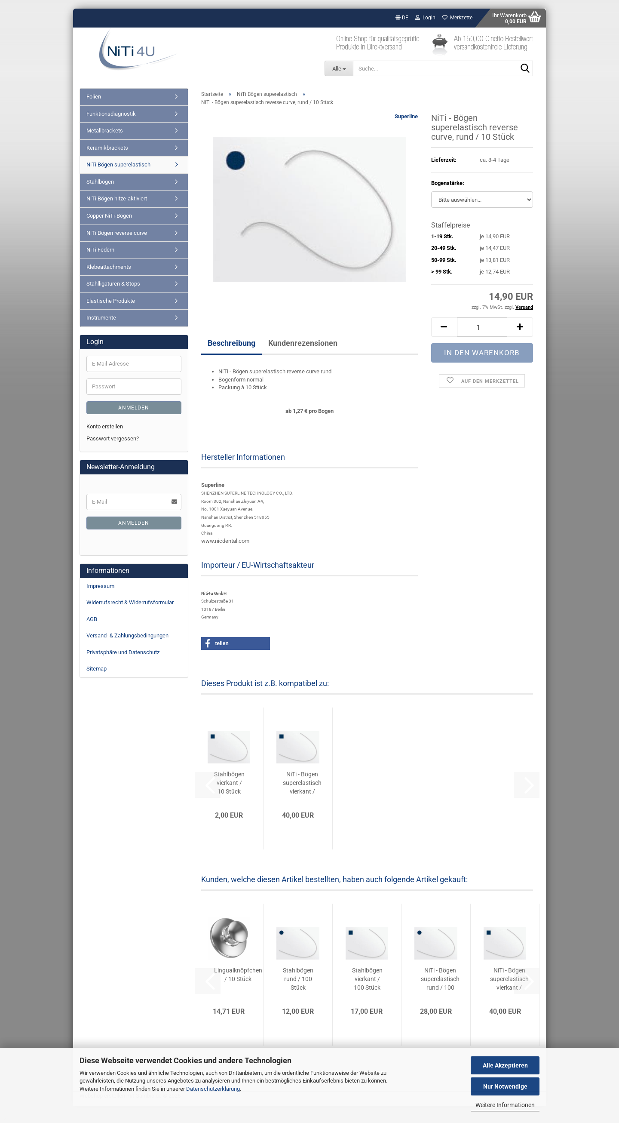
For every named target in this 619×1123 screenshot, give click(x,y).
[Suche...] (339, 68)
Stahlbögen (100, 181)
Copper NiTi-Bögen (109, 215)
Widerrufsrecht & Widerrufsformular (130, 602)
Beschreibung (231, 343)
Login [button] (425, 18)
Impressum (100, 586)
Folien (93, 96)
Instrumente (101, 317)
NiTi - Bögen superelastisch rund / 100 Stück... (440, 979)
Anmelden (133, 408)
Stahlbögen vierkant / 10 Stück (229, 783)
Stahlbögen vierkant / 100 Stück (367, 979)
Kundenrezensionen (302, 343)
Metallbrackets (104, 130)
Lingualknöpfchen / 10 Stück (238, 974)
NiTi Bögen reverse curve (116, 233)
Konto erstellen (104, 426)
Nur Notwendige (505, 1086)
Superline (406, 116)
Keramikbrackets (107, 148)
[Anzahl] (482, 327)
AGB (91, 619)
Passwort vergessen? (112, 438)
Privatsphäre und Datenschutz (122, 652)
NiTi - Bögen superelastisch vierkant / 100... (302, 783)
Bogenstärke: (447, 183)
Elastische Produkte (110, 301)
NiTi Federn (100, 249)
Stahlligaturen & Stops (113, 283)
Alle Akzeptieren (505, 1065)
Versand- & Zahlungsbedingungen (127, 635)
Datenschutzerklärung (213, 1089)
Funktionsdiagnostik (111, 114)
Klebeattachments (108, 267)
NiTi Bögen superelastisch (118, 164)
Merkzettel (458, 18)
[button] (402, 18)
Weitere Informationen (505, 1104)
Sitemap (96, 668)
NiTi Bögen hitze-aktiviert (116, 198)
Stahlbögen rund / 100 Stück (298, 979)
